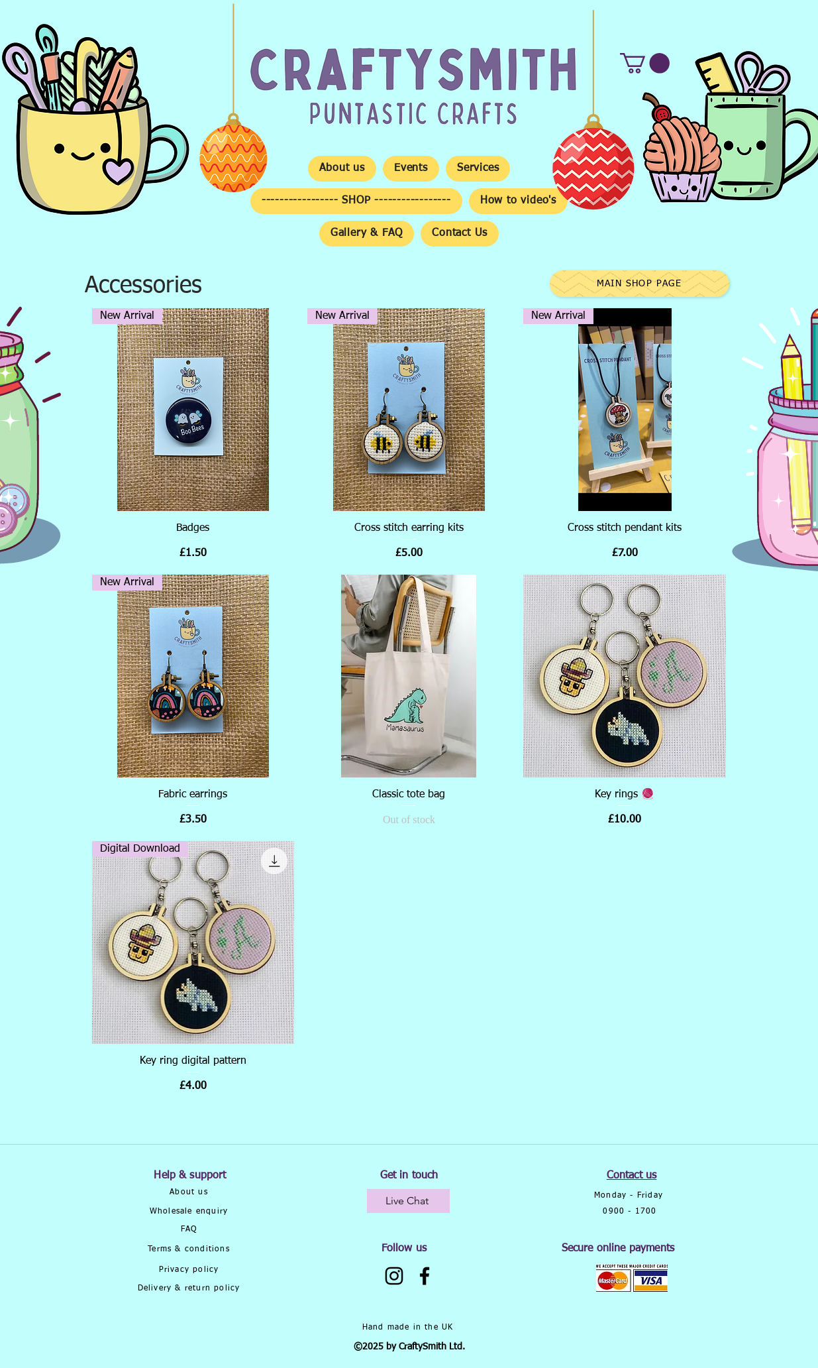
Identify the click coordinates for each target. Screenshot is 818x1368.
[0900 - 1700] (631, 1211)
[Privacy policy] (190, 1270)
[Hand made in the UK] (409, 1327)
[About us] (190, 1192)
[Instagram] (394, 1276)
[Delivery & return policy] (190, 1289)
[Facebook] (424, 1276)
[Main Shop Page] (639, 283)
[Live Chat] (408, 1201)
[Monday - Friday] (630, 1195)
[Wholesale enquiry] (190, 1211)
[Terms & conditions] (190, 1249)
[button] (645, 63)
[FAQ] (190, 1229)
